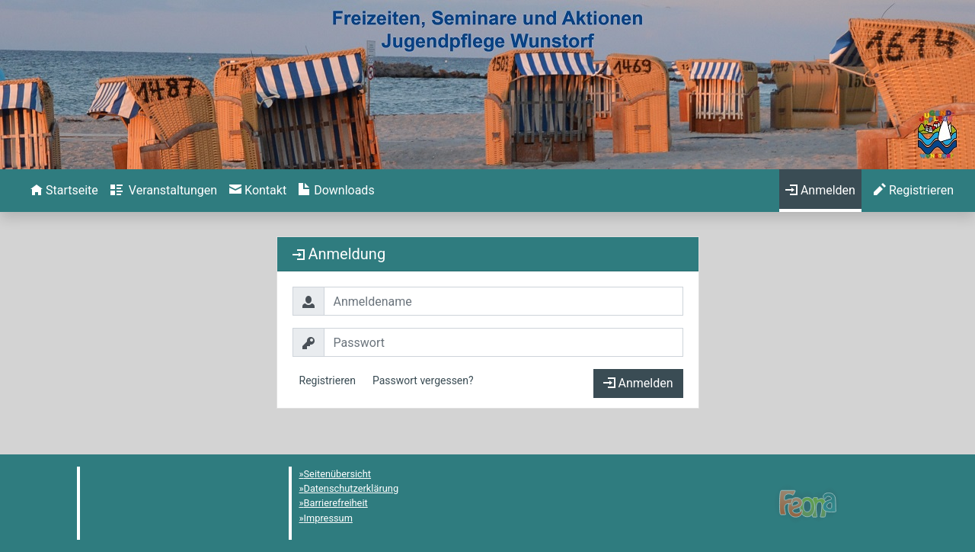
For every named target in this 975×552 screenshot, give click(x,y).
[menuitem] (64, 190)
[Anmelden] (820, 190)
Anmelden (638, 383)
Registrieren (327, 380)
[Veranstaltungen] (163, 190)
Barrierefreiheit (336, 503)
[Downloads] (336, 190)
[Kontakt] (257, 190)
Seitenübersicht (338, 474)
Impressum (328, 518)
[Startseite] (64, 190)
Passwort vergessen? (423, 380)
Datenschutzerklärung (351, 488)
